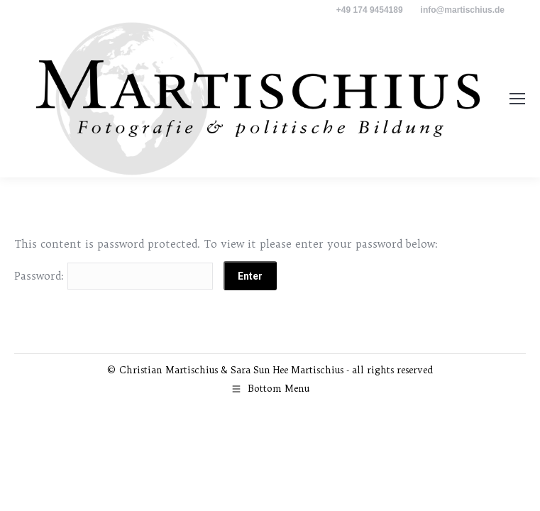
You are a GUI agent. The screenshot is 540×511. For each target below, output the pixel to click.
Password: (113, 275)
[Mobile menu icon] (517, 98)
